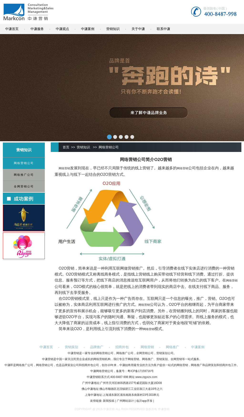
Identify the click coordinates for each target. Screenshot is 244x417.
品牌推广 (96, 347)
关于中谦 (138, 29)
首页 (66, 147)
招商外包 (122, 347)
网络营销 (64, 168)
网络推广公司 (24, 174)
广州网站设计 (125, 400)
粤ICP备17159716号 (140, 371)
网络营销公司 (24, 163)
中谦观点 (62, 29)
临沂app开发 (144, 400)
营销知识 (113, 29)
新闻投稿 (108, 400)
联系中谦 (163, 29)
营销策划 (71, 347)
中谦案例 (87, 29)
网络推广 (172, 347)
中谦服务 (37, 29)
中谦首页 (12, 29)
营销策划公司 (164, 353)
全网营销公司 (24, 186)
